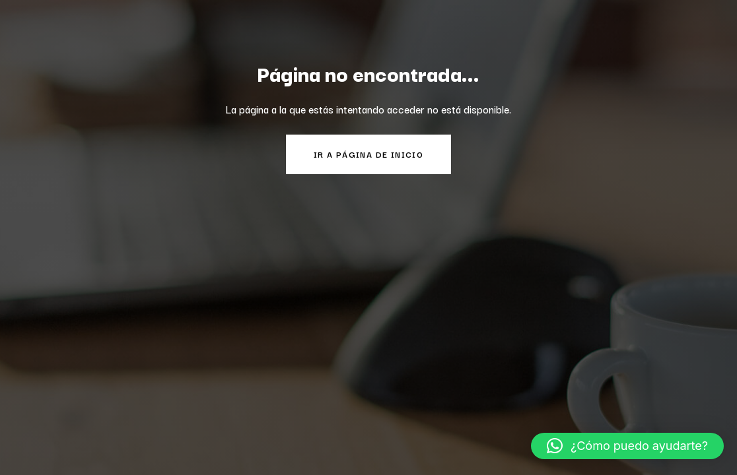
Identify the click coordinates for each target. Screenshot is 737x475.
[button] (627, 446)
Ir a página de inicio (368, 154)
